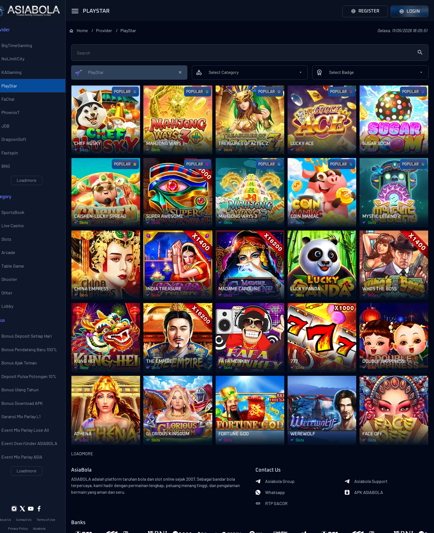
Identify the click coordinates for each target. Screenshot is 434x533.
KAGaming (17, 73)
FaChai (13, 101)
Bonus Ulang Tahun (25, 399)
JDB (11, 129)
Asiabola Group (280, 469)
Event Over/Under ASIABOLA (35, 455)
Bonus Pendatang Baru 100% (34, 358)
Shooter (15, 286)
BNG (11, 170)
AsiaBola (93, 458)
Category (13, 201)
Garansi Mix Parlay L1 (26, 427)
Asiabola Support (369, 469)
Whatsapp (276, 480)
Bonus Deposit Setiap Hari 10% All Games (32, 344)
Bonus (10, 328)
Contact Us (36, 507)
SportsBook (18, 217)
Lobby (13, 313)
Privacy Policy (30, 516)
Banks (90, 510)
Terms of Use (58, 507)
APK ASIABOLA (367, 480)
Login (409, 11)
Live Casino (18, 230)
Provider (118, 30)
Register (365, 11)
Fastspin (15, 156)
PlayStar (15, 87)
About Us (16, 507)
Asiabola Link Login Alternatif (38, 525)
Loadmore (39, 184)
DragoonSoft (19, 142)
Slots (12, 244)
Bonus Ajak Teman (24, 372)
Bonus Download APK (27, 413)
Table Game (18, 272)
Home (96, 30)
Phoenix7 (16, 115)
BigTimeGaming (22, 46)
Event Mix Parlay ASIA (27, 468)
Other (12, 300)
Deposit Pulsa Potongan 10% (34, 385)
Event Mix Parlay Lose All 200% (30, 441)
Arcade (14, 258)
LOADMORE (94, 441)
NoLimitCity (18, 59)
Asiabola (51, 516)
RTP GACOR (277, 491)
